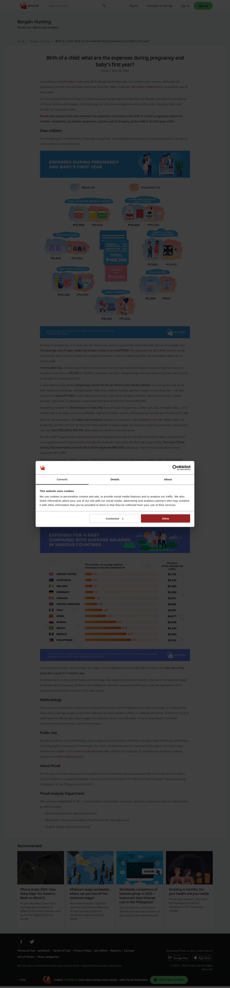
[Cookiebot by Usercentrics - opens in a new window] (175, 467)
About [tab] (168, 479)
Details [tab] (115, 479)
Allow (165, 518)
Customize (114, 518)
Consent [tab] (62, 479)
